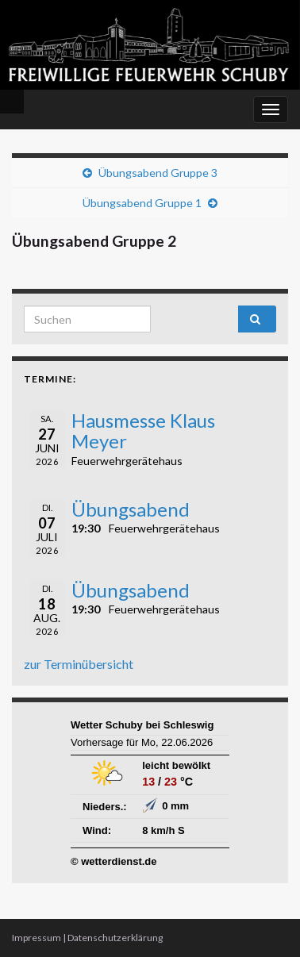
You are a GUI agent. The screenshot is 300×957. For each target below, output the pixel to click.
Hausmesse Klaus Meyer (143, 430)
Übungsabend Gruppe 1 (142, 202)
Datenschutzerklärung (115, 938)
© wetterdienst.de (114, 861)
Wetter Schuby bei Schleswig (142, 725)
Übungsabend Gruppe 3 (157, 172)
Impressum (36, 938)
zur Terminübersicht (78, 663)
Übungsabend (130, 509)
